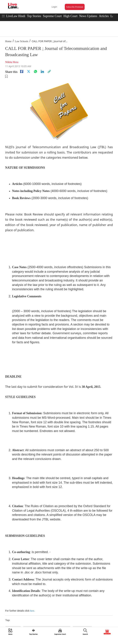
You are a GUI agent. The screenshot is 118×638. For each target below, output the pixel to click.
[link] (49, 71)
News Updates (88, 16)
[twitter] (28, 71)
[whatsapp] (35, 71)
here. (32, 611)
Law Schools (21, 41)
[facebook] (21, 71)
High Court (70, 16)
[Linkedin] (42, 71)
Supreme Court (52, 16)
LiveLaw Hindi (15, 16)
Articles (104, 16)
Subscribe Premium (74, 7)
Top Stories (34, 16)
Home (8, 41)
